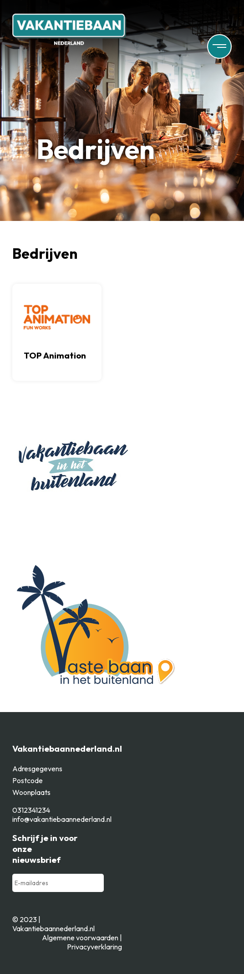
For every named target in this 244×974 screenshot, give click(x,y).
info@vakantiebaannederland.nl (62, 819)
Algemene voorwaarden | (82, 937)
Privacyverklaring (94, 946)
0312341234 (31, 810)
